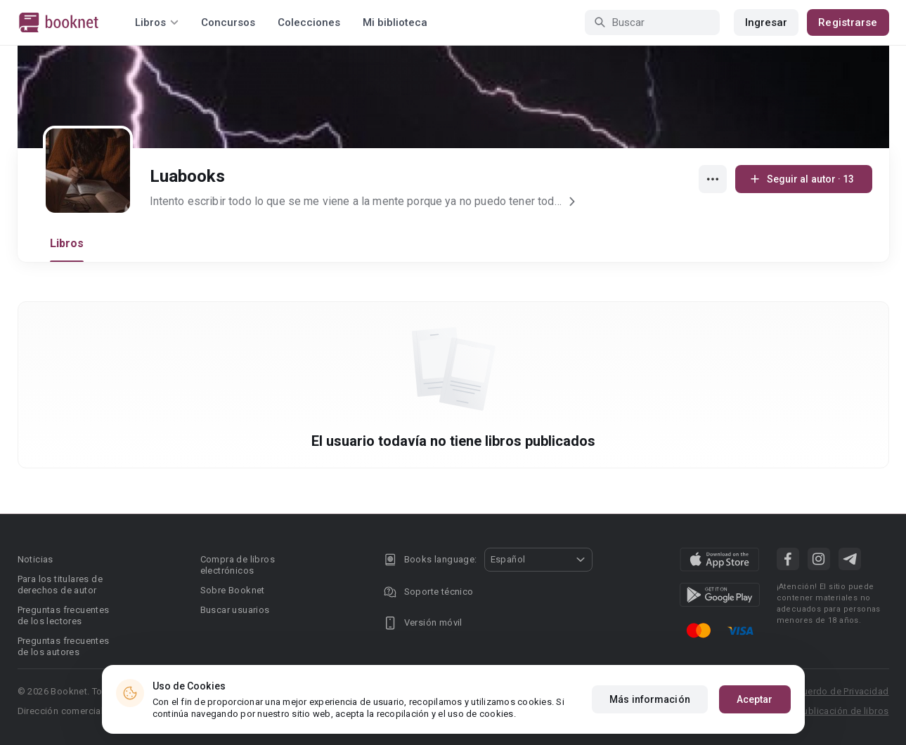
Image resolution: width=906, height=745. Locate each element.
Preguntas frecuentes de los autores (64, 646)
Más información (649, 699)
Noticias (35, 559)
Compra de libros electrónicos (237, 565)
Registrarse (847, 22)
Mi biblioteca (395, 22)
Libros (67, 243)
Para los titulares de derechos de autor (60, 584)
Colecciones (309, 22)
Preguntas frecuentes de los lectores (64, 615)
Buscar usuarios (235, 610)
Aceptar (755, 699)
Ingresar (766, 22)
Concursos (228, 22)
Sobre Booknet (232, 590)
